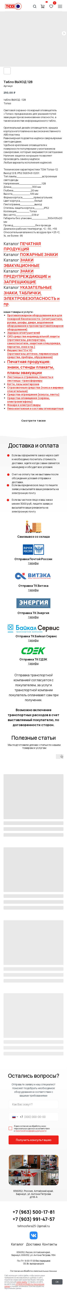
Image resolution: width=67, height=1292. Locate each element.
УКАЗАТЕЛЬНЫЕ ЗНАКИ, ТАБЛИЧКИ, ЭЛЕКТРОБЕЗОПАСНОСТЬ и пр (31, 295)
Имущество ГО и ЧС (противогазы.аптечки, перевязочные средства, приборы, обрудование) (32, 353)
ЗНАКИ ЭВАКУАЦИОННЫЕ (21, 262)
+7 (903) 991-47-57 (34, 1219)
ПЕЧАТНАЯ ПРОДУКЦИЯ (22, 246)
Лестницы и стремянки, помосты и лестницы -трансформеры (30, 378)
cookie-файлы (21, 1282)
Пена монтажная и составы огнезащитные (35, 408)
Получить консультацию (33, 1140)
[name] (34, 1104)
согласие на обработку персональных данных (24, 1285)
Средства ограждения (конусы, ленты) (33, 394)
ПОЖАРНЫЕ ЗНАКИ (39, 254)
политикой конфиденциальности (30, 1130)
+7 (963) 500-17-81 (34, 1212)
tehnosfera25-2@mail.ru (34, 1226)
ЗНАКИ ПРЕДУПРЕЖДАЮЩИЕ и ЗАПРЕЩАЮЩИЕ (27, 276)
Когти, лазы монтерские (23, 384)
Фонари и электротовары (24, 405)
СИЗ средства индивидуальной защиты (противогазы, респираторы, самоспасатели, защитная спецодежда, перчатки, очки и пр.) (34, 341)
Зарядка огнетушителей (23, 332)
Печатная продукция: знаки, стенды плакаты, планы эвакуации (30, 367)
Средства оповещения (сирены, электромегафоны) (28, 399)
